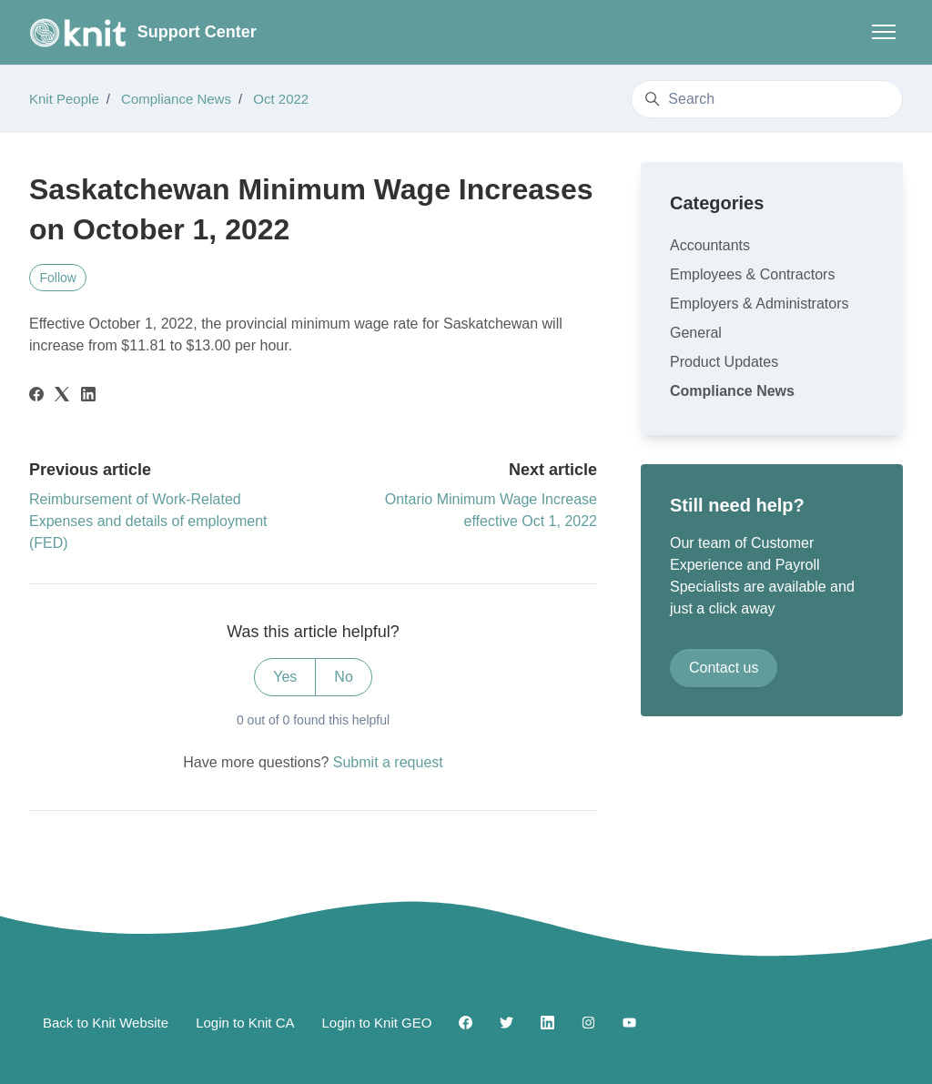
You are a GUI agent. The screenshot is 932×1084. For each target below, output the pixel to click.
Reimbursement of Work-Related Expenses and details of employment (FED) (148, 521)
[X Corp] (62, 396)
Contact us (723, 667)
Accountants (710, 245)
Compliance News (176, 98)
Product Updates (724, 362)
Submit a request (388, 762)
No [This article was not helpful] (343, 676)
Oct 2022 (281, 98)
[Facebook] (36, 396)
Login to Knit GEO (377, 1022)
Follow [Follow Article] (58, 277)
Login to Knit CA (245, 1022)
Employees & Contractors (752, 274)
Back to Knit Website (105, 1022)
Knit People (64, 98)
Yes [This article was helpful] (285, 676)
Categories (717, 203)
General (696, 332)
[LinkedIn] (88, 396)
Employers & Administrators (759, 303)
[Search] (767, 99)
